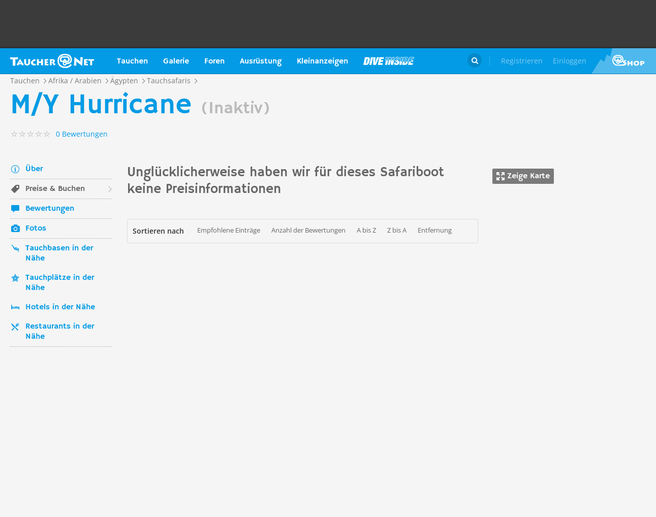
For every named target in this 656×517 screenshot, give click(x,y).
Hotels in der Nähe (60, 307)
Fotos (35, 228)
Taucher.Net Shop (623, 61)
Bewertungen (49, 209)
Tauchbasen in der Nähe (59, 253)
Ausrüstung (261, 61)
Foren (214, 61)
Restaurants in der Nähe (59, 331)
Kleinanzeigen (322, 61)
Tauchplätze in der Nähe (59, 283)
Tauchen (132, 61)
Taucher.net (52, 61)
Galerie (176, 61)
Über (34, 169)
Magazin (389, 61)
